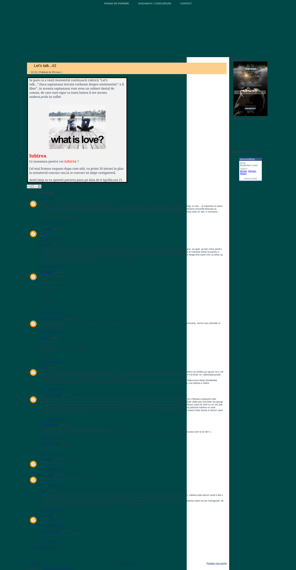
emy (44, 367)
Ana (44, 490)
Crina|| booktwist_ (52, 319)
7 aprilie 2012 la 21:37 (54, 313)
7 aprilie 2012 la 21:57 (54, 331)
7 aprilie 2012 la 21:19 (54, 223)
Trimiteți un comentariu (46, 548)
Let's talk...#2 (45, 66)
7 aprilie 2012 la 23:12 (54, 437)
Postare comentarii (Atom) (57, 568)
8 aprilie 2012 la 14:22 (54, 485)
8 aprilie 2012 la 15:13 (54, 525)
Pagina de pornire (126, 563)
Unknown (47, 199)
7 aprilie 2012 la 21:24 (54, 239)
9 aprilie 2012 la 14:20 (54, 541)
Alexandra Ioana (51, 394)
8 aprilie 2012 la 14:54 (54, 509)
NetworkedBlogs (247, 159)
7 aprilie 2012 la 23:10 (54, 418)
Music (243, 173)
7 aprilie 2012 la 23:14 (54, 453)
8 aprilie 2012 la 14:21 (54, 469)
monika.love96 (50, 531)
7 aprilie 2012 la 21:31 (54, 266)
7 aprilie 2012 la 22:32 (54, 361)
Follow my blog (250, 179)
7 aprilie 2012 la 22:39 (54, 388)
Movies (252, 171)
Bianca (46, 244)
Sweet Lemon (50, 424)
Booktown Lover (249, 165)
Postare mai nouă (36, 563)
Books (243, 171)
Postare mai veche (217, 563)
